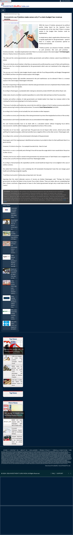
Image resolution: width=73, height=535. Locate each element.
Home (5, 450)
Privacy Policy (44, 450)
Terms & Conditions (59, 450)
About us (23, 450)
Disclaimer (33, 450)
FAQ (53, 473)
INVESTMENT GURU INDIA (18, 473)
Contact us (14, 450)
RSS (70, 450)
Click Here (66, 463)
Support (60, 473)
